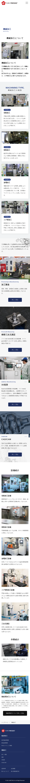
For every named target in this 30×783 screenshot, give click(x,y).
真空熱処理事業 (5, 740)
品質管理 (4, 768)
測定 (3, 757)
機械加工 (4, 750)
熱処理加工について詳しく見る (15, 713)
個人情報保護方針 (15, 771)
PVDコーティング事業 (7, 745)
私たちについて (5, 771)
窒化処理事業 (5, 743)
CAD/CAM (4, 762)
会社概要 (13, 768)
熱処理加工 (5, 735)
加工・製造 (4, 754)
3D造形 (3, 759)
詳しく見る (15, 299)
